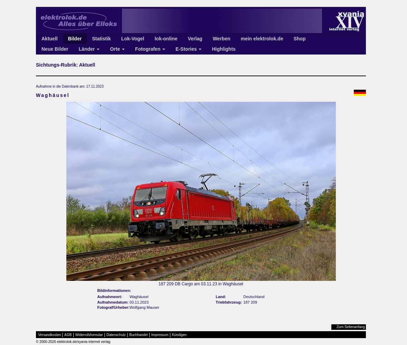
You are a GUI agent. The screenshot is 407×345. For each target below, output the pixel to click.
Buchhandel (138, 335)
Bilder (75, 38)
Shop (300, 38)
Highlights (223, 49)
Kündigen (179, 335)
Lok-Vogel (132, 38)
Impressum (159, 335)
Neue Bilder (54, 49)
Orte (117, 49)
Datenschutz (116, 335)
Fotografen (150, 49)
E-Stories (188, 49)
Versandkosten (49, 335)
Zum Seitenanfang (351, 327)
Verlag (195, 38)
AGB (68, 335)
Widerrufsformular (89, 335)
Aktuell (49, 38)
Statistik (101, 38)
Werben (221, 38)
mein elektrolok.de (262, 38)
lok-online (165, 38)
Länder (89, 49)
